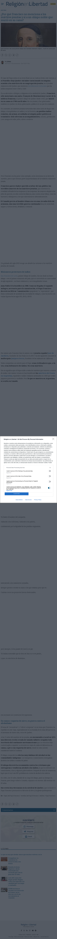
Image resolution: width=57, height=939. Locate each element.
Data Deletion (19, 499)
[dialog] (28, 469)
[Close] (53, 439)
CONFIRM (17, 493)
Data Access (28, 499)
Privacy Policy (37, 499)
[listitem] (28, 468)
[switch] (49, 471)
